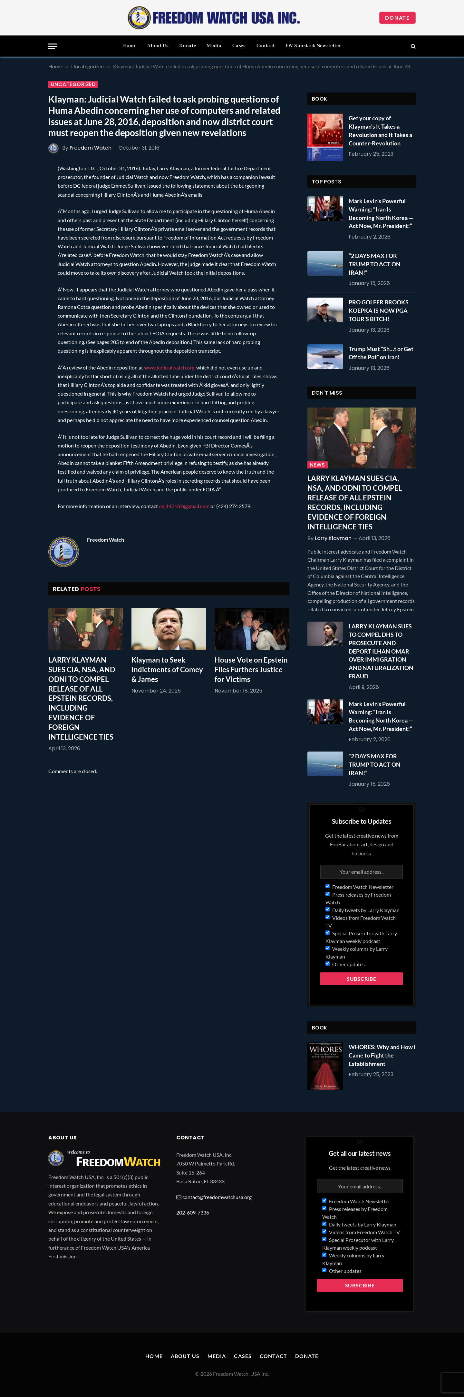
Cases (238, 46)
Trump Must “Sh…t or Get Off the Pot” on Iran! (381, 353)
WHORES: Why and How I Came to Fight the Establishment (382, 1055)
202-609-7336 (192, 1212)
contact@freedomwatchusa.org (217, 1197)
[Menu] (52, 46)
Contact (265, 46)
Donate (397, 18)
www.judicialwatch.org (169, 367)
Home (130, 46)
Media (214, 46)
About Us (157, 46)
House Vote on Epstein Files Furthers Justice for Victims (251, 669)
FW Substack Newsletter (313, 46)
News (317, 464)
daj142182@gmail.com (184, 506)
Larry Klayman (333, 538)
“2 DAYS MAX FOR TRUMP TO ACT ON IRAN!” (375, 264)
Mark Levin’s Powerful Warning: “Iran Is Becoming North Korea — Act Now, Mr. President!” (381, 213)
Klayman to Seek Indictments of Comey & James (167, 669)
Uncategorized (73, 84)
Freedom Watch (90, 148)
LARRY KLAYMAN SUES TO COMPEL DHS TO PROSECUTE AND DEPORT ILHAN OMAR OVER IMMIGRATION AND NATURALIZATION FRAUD (381, 651)
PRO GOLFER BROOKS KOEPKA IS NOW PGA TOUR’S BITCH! (379, 310)
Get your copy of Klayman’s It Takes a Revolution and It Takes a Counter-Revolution (380, 130)
